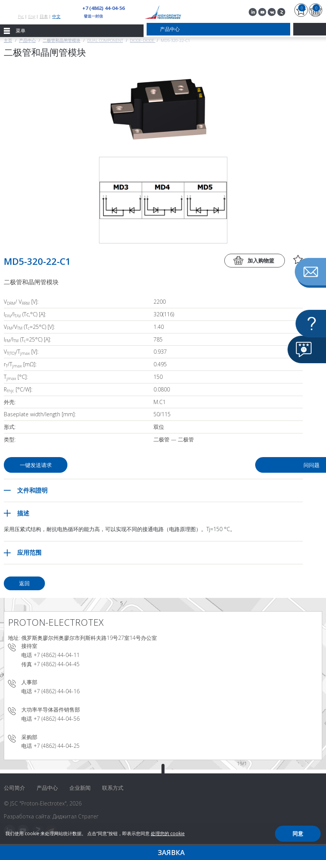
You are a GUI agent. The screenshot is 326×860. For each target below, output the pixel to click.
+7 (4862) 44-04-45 (57, 664)
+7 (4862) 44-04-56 (103, 8)
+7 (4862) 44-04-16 (57, 691)
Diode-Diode (142, 40)
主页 (8, 40)
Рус (21, 16)
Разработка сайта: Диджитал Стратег (51, 816)
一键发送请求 (37, 465)
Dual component (105, 40)
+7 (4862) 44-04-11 (57, 655)
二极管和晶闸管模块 (61, 40)
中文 (56, 16)
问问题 (243, 465)
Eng (31, 16)
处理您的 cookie (168, 833)
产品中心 (27, 40)
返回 (24, 583)
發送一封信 (93, 16)
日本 (44, 16)
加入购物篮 (261, 260)
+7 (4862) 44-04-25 (57, 745)
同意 (297, 833)
